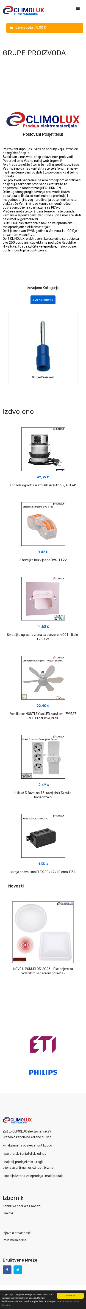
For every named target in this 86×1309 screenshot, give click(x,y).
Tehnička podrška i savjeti (22, 1206)
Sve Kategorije (43, 299)
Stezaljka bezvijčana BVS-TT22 (43, 560)
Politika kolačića (15, 1240)
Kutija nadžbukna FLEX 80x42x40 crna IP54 (43, 872)
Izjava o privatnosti (17, 1233)
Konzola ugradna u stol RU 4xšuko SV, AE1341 (43, 485)
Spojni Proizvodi (43, 377)
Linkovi (8, 1213)
